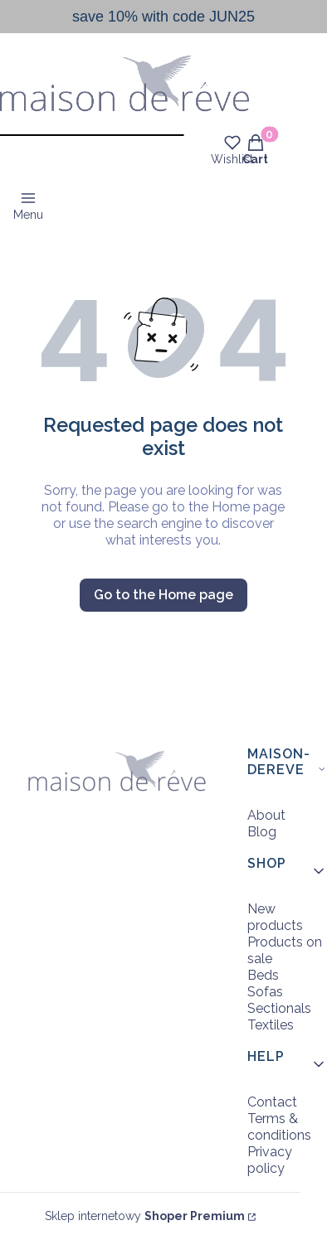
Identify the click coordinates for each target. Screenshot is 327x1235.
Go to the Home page (163, 595)
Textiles (270, 1025)
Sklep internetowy (145, 1216)
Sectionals (279, 1008)
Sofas (265, 992)
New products (275, 917)
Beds (263, 975)
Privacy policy (269, 1160)
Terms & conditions (279, 1127)
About (266, 815)
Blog (261, 832)
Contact (272, 1102)
